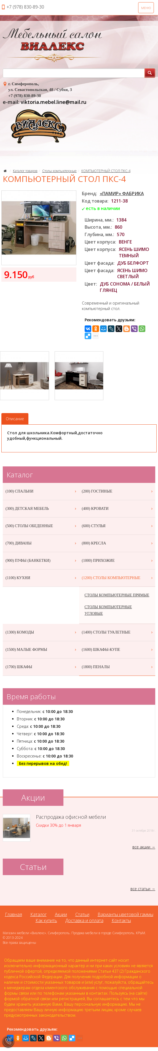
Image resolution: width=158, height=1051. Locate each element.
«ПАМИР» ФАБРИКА (122, 193)
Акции (61, 914)
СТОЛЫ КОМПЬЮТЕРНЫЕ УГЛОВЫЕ (108, 610)
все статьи (140, 888)
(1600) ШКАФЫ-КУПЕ (118, 649)
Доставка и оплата (84, 920)
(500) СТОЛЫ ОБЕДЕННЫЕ (42, 526)
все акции (141, 847)
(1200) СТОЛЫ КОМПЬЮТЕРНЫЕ (118, 578)
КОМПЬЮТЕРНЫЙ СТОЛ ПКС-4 (105, 170)
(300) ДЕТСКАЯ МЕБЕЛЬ (42, 508)
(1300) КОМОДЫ (42, 632)
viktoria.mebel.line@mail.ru (53, 102)
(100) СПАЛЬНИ (42, 491)
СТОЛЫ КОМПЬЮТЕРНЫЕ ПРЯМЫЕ (117, 595)
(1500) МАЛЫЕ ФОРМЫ (42, 649)
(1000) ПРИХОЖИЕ (118, 560)
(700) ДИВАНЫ (42, 543)
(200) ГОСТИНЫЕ (118, 491)
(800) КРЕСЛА (118, 543)
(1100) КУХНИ (42, 578)
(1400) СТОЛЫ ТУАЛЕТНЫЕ (118, 632)
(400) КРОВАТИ (118, 508)
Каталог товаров (25, 170)
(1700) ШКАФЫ (42, 667)
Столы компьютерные (59, 170)
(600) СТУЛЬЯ (118, 526)
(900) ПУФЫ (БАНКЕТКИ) (42, 560)
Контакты (121, 920)
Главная (13, 914)
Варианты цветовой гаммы (125, 914)
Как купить (46, 920)
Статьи (82, 914)
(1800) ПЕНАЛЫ (118, 667)
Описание (15, 418)
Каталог (38, 914)
